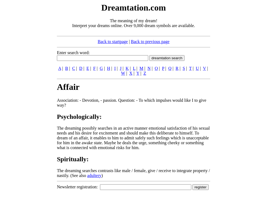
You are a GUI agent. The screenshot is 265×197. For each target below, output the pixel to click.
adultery (94, 175)
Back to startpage (113, 41)
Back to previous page (150, 41)
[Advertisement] (24, 83)
